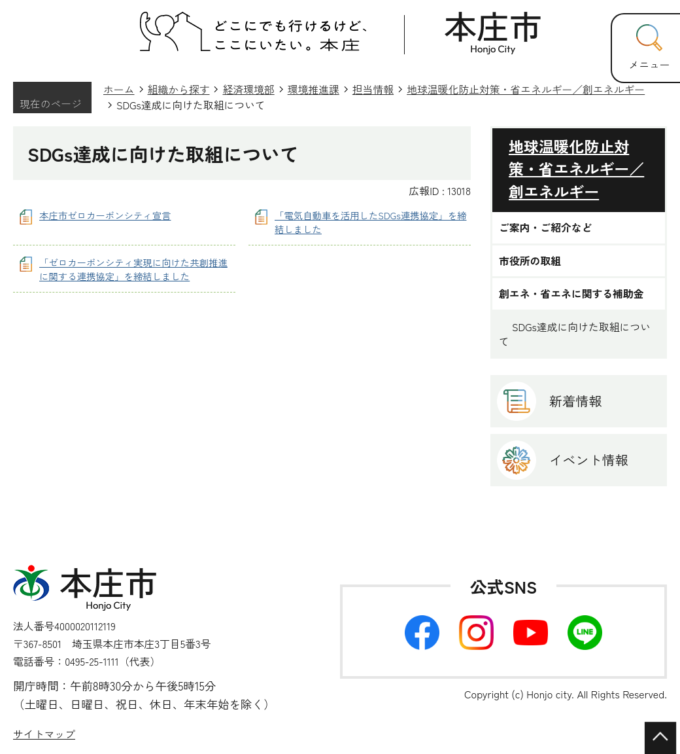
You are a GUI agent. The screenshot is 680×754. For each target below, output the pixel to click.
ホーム (119, 89)
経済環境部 (248, 89)
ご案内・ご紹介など (545, 228)
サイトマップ (44, 734)
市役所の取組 (530, 261)
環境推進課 (313, 89)
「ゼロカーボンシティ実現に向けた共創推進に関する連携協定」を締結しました (133, 269)
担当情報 (373, 89)
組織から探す (179, 89)
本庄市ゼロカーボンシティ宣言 (105, 215)
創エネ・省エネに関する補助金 (571, 294)
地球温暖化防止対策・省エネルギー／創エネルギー (526, 89)
